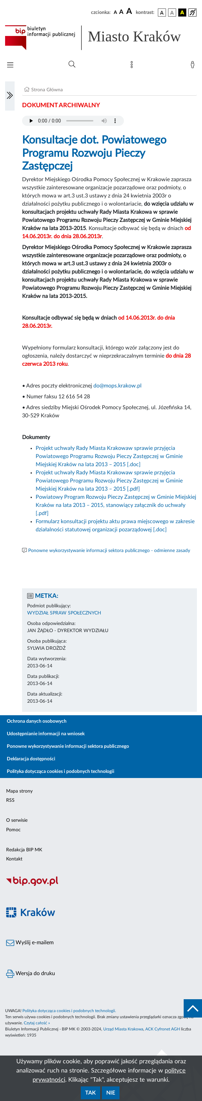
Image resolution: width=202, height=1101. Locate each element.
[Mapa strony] (133, 66)
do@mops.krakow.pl (117, 385)
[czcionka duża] (130, 11)
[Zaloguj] (194, 66)
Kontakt (14, 859)
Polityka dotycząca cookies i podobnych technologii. (69, 1011)
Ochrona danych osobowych (37, 721)
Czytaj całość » (37, 1023)
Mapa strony (19, 791)
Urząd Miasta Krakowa (123, 1029)
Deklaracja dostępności (31, 759)
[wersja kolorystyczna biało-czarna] (172, 12)
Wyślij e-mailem (30, 943)
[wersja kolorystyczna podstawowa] (162, 12)
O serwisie (16, 820)
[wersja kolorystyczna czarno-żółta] (182, 12)
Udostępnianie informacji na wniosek (46, 734)
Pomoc (13, 830)
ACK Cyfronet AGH (162, 1029)
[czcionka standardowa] (115, 12)
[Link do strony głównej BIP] (101, 38)
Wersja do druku (30, 974)
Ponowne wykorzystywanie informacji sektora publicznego (68, 746)
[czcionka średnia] (121, 12)
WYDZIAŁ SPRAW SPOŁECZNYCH (64, 613)
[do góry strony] (193, 1008)
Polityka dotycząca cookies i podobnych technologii (60, 771)
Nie (110, 1093)
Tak (90, 1093)
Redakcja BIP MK (24, 850)
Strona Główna (47, 90)
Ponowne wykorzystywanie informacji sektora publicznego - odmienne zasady (109, 550)
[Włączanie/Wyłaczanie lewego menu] (10, 96)
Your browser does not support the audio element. (73, 121)
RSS (10, 800)
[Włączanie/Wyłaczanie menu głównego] (10, 65)
